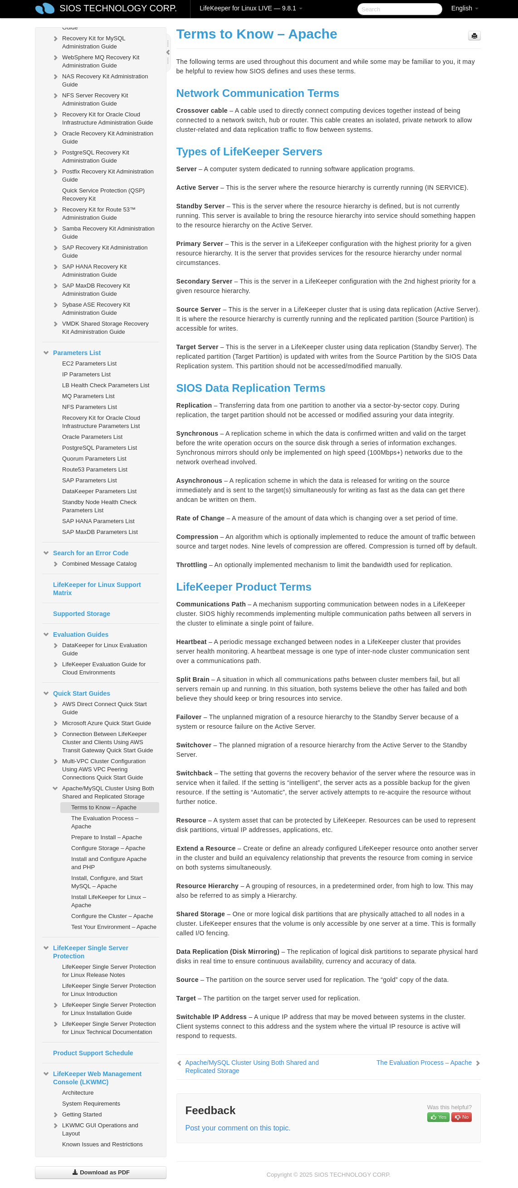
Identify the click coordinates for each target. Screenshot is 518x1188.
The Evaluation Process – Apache (104, 822)
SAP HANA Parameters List (98, 521)
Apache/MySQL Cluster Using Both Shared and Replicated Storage (102, 791)
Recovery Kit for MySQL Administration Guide (88, 41)
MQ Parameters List (88, 396)
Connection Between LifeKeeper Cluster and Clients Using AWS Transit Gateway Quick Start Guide (102, 741)
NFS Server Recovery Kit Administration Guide (89, 98)
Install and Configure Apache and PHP (109, 863)
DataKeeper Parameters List (99, 491)
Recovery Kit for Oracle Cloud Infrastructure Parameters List (101, 421)
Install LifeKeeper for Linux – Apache (108, 901)
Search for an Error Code (85, 553)
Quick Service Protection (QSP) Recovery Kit (103, 194)
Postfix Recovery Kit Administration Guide (102, 174)
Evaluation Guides (75, 634)
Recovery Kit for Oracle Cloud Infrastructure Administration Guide (102, 117)
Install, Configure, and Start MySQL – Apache (107, 882)
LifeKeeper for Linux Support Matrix (97, 588)
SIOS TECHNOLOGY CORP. (118, 8)
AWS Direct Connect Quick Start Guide (99, 707)
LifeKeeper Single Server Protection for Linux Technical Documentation (103, 1027)
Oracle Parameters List (92, 436)
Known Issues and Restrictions (102, 1144)
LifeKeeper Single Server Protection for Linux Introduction (109, 989)
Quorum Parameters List (94, 458)
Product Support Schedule (93, 1053)
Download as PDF (101, 1172)
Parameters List (71, 352)
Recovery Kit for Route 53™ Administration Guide (93, 212)
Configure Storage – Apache (108, 848)
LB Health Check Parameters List (105, 385)
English (465, 8)
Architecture (77, 1092)
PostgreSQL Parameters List (99, 447)
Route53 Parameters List (94, 469)
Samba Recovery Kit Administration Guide (103, 231)
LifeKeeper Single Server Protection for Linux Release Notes (109, 970)
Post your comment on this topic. (238, 1128)
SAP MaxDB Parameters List (100, 532)
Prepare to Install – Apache (106, 837)
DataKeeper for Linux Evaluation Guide (99, 648)
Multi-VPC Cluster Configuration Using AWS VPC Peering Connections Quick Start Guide (98, 768)
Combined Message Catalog (94, 563)
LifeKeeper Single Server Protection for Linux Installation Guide (103, 1008)
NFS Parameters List (89, 407)
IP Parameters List (86, 374)
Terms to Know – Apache (104, 807)
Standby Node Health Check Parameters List (99, 506)
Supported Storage (81, 613)
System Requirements (91, 1103)
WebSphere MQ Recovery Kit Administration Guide (95, 60)
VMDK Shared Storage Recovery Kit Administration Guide (100, 326)
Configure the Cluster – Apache (112, 916)
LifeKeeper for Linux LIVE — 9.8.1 (251, 8)
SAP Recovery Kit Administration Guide (99, 250)
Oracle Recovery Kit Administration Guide (102, 136)
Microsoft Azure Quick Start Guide (101, 723)
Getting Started (76, 1114)
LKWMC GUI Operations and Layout (94, 1128)
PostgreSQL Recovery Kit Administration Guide (90, 155)
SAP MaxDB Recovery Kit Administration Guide (90, 288)
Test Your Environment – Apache (113, 926)
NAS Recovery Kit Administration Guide (99, 79)
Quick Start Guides (76, 693)
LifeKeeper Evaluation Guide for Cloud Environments (98, 667)
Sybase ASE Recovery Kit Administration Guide (90, 307)
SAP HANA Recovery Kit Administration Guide (89, 269)
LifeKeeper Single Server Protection (85, 951)
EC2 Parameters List (89, 363)
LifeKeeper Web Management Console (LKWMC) (92, 1077)
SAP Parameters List (89, 480)
